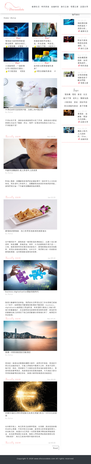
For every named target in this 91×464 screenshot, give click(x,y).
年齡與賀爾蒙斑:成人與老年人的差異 (21, 170)
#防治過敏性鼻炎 (44, 71)
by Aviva (9, 112)
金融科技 (55, 6)
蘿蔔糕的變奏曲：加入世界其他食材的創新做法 (25, 231)
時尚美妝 (45, 6)
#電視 (20, 46)
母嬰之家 (74, 6)
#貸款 (22, 71)
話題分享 (84, 6)
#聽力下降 (41, 46)
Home (6, 18)
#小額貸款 (12, 71)
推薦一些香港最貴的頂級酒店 (18, 352)
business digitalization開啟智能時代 (22, 292)
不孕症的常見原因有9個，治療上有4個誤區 (24, 109)
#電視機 (11, 46)
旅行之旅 (65, 6)
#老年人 (52, 46)
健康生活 (36, 6)
